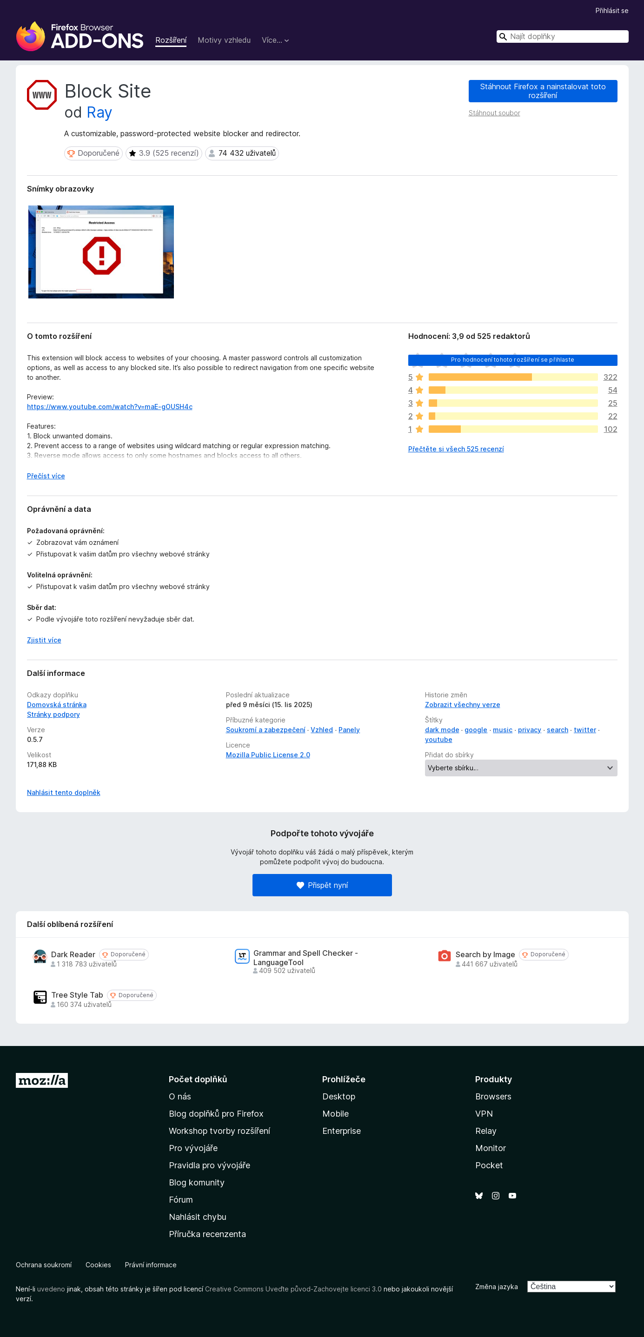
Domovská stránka (56, 704)
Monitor (490, 1148)
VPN (484, 1114)
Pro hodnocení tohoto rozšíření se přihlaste (512, 359)
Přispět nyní (322, 885)
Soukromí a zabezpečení (265, 730)
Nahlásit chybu (197, 1217)
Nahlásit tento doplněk (63, 792)
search (557, 730)
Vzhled (322, 730)
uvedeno (52, 1289)
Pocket (489, 1165)
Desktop (338, 1096)
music (502, 730)
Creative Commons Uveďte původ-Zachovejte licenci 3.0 (293, 1289)
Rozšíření (170, 40)
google (476, 730)
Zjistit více (44, 640)
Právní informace (151, 1265)
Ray (99, 112)
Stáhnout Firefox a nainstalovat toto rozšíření (543, 91)
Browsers (493, 1096)
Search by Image (485, 954)
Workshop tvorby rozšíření (219, 1131)
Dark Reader (73, 954)
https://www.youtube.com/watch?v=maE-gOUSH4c (110, 406)
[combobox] (563, 36)
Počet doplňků (198, 1079)
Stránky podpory (53, 714)
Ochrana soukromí (44, 1265)
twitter (585, 730)
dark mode (442, 730)
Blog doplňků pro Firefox (216, 1114)
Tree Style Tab (77, 995)
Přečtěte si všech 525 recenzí (456, 449)
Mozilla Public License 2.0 (268, 755)
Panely (349, 730)
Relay (486, 1131)
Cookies (98, 1265)
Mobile (335, 1114)
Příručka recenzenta (207, 1234)
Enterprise (341, 1131)
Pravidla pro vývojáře (209, 1165)
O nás (180, 1096)
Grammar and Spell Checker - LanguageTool (305, 957)
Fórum (181, 1200)
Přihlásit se (612, 10)
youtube (438, 739)
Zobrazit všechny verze (462, 704)
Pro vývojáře (193, 1148)
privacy (529, 730)
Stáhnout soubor (494, 113)
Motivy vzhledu (224, 40)
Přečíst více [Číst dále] (46, 476)
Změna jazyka (496, 1287)
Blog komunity (197, 1182)
